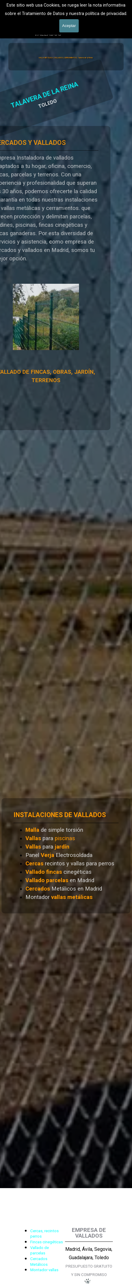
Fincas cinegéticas (46, 1242)
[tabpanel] (66, 855)
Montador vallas (44, 1270)
